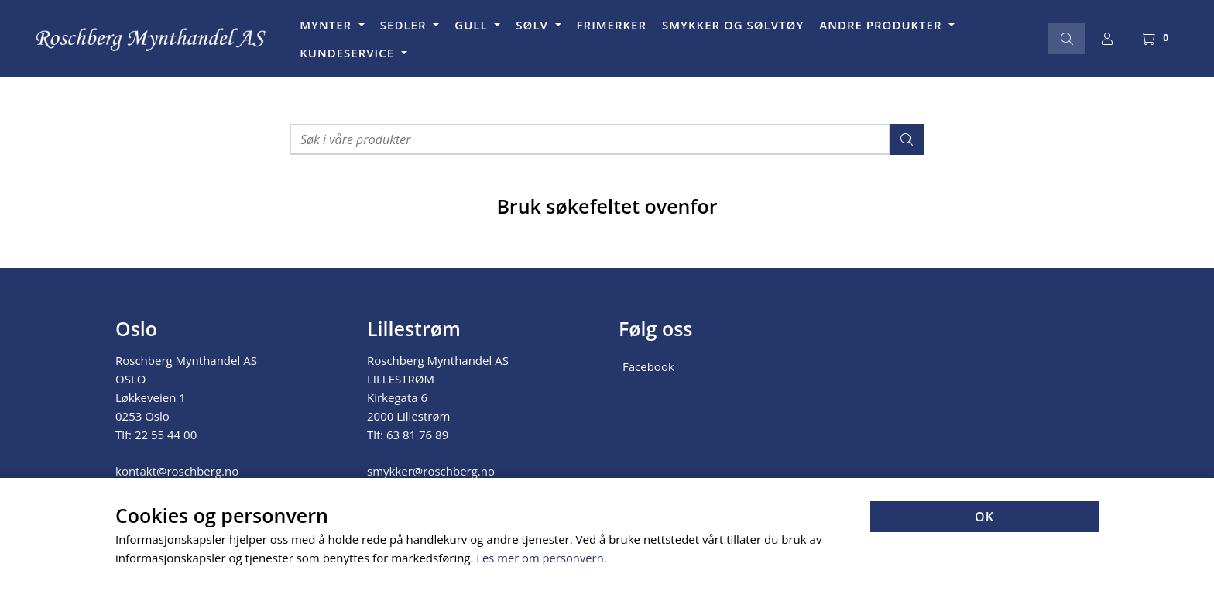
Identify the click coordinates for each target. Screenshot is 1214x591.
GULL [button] (472, 25)
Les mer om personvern (540, 558)
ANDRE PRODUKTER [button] (882, 25)
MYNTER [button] (327, 25)
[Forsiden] (151, 39)
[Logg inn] (1107, 38)
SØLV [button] (533, 25)
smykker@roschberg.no (431, 471)
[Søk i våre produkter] (590, 139)
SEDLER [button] (405, 25)
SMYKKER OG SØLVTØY (733, 25)
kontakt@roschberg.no (176, 471)
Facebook (648, 366)
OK (984, 517)
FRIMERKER (611, 25)
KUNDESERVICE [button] (349, 52)
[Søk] (1066, 38)
